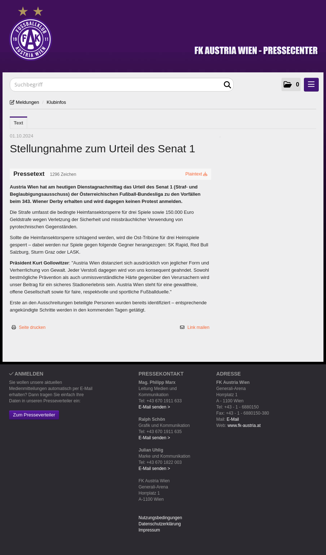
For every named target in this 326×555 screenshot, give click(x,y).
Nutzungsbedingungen (160, 517)
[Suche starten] (227, 85)
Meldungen (26, 102)
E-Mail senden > (154, 407)
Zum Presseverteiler (34, 415)
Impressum (149, 530)
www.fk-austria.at (243, 425)
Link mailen (199, 327)
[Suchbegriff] (122, 85)
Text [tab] (18, 123)
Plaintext (196, 174)
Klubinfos (56, 102)
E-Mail (233, 419)
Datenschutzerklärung (160, 523)
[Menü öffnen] (311, 85)
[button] (291, 84)
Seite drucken (32, 327)
